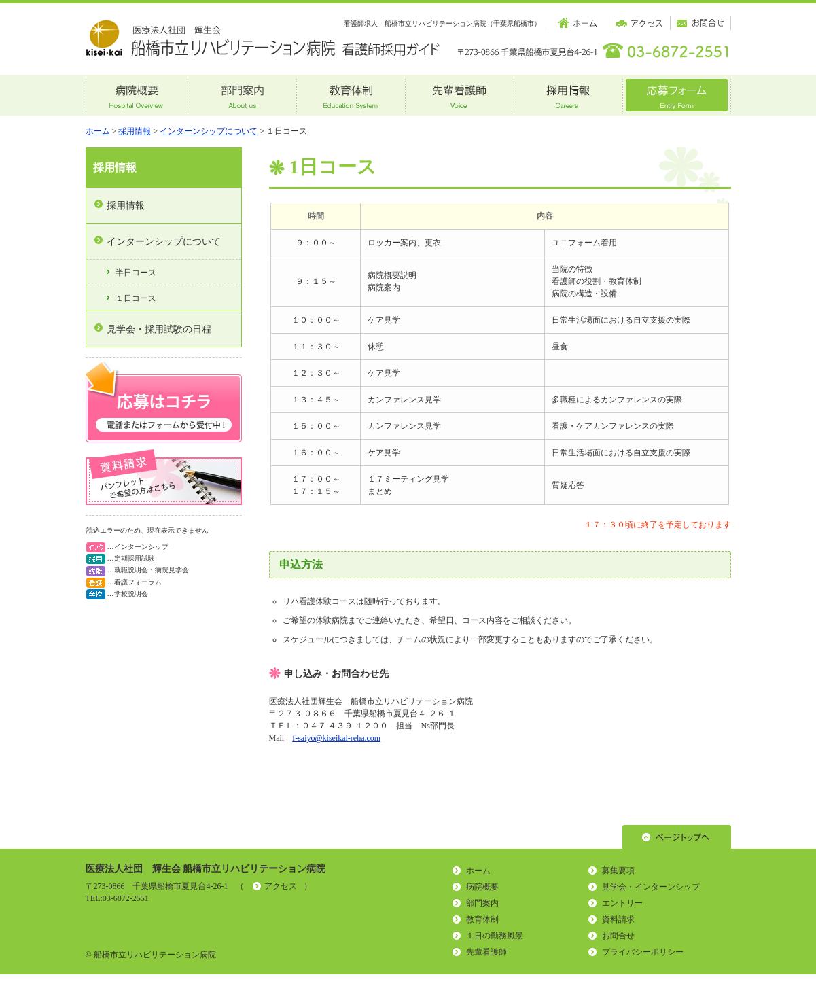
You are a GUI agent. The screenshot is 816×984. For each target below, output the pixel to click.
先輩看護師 (486, 952)
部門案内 (482, 903)
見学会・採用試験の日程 (159, 329)
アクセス (280, 886)
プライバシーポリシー (643, 952)
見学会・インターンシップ (651, 887)
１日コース (136, 298)
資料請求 (618, 919)
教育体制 (482, 919)
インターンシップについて (209, 131)
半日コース (136, 272)
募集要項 (618, 870)
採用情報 (134, 131)
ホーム (98, 131)
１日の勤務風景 (494, 936)
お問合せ (618, 936)
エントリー (622, 903)
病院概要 (482, 887)
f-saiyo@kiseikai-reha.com (336, 738)
